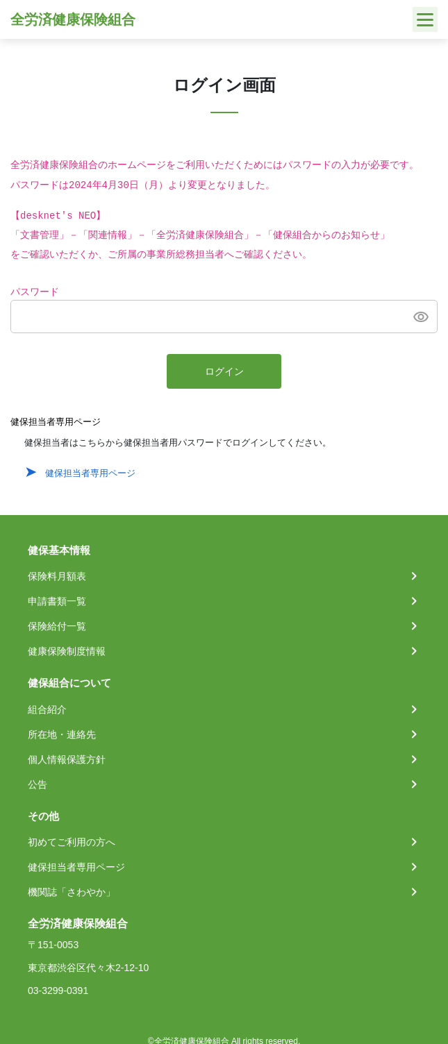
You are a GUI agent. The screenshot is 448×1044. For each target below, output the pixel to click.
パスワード (34, 292)
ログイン (224, 372)
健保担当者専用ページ (90, 473)
